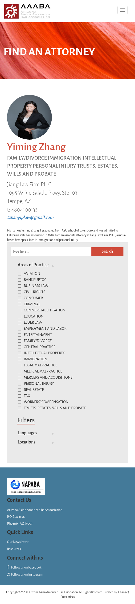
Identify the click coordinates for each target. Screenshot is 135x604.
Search (107, 251)
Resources (14, 549)
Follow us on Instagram (25, 574)
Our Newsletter (18, 542)
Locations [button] (26, 442)
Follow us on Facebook (24, 567)
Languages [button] (27, 433)
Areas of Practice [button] (33, 265)
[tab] (68, 265)
